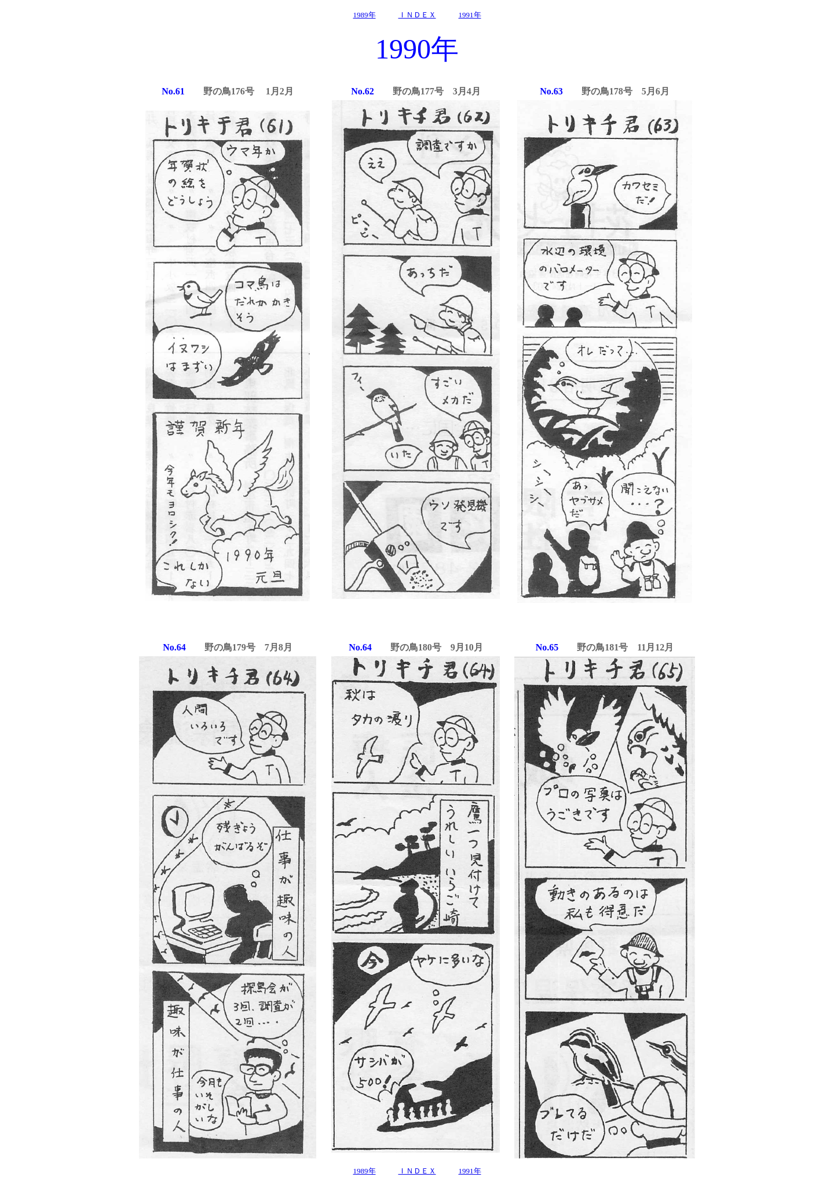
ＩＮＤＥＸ (417, 14)
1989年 (364, 14)
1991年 (470, 14)
